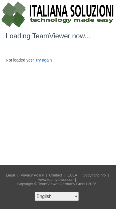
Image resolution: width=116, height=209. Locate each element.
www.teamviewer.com (56, 179)
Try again (43, 60)
